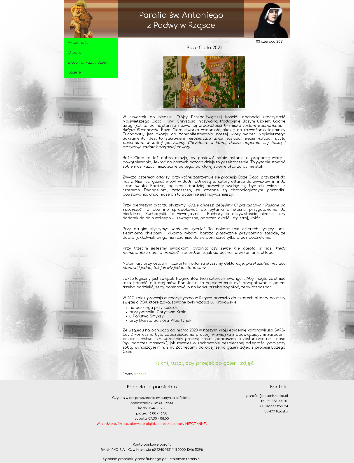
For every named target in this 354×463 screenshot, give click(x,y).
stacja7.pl (140, 374)
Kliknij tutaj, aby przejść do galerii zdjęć (204, 363)
